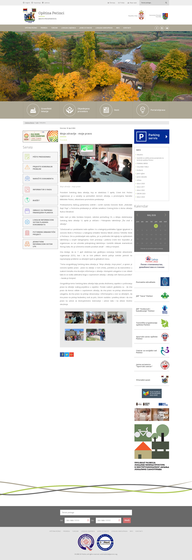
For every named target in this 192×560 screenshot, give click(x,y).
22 (156, 239)
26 (142, 243)
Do (92, 520)
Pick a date (88, 520)
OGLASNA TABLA (143, 167)
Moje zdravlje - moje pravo (76, 133)
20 (147, 239)
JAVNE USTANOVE (86, 28)
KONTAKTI (127, 28)
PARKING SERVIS (142, 163)
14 (151, 235)
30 (160, 243)
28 (151, 243)
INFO (118, 28)
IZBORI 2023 (141, 194)
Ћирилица (37, 3)
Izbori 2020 (141, 183)
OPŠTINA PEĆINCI (31, 28)
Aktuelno (140, 155)
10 (165, 230)
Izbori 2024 (141, 197)
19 (142, 239)
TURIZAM (54, 28)
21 (151, 239)
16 (160, 235)
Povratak (63, 140)
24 (165, 239)
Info (37, 123)
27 (147, 243)
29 (156, 243)
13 (147, 235)
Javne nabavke (142, 177)
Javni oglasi (141, 173)
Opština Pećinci (29, 123)
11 (137, 235)
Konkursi (140, 170)
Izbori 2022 (141, 190)
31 (165, 243)
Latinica (47, 3)
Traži (126, 520)
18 (137, 239)
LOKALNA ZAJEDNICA (68, 28)
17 (165, 235)
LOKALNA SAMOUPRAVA (104, 28)
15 (156, 235)
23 (160, 239)
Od (61, 520)
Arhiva (139, 180)
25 (137, 243)
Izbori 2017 (141, 187)
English (27, 3)
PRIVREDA (44, 28)
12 (142, 235)
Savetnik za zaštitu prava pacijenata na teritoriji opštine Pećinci (150, 159)
